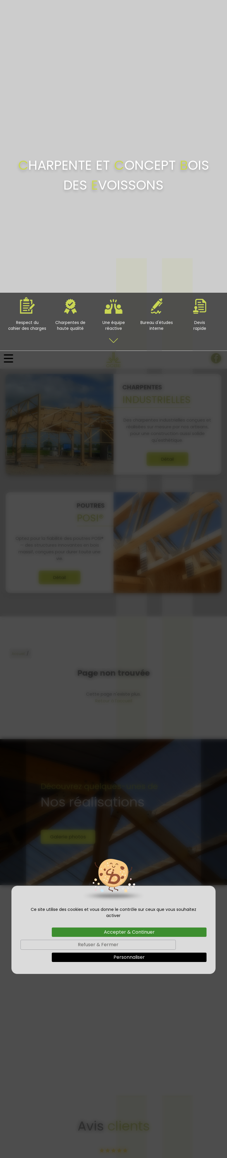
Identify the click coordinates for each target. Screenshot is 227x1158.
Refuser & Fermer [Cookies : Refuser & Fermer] (98, 593)
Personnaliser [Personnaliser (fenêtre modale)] (129, 606)
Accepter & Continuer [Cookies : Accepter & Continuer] (129, 581)
